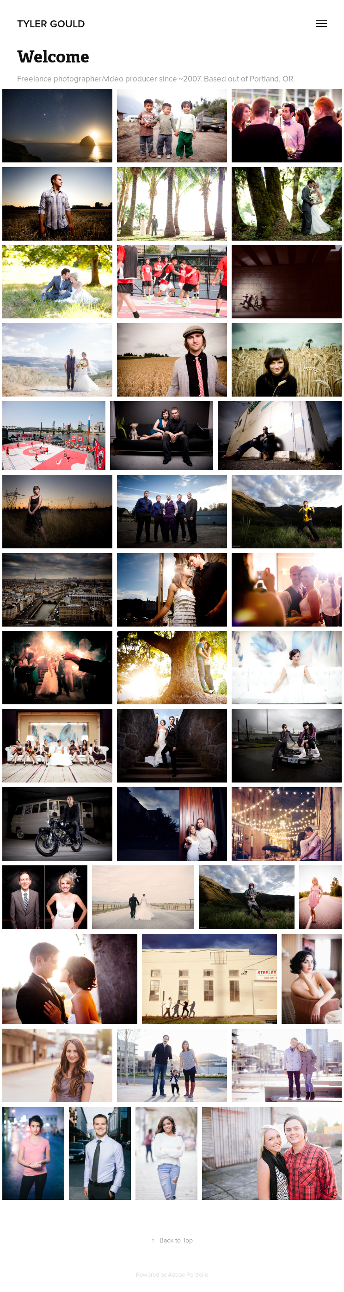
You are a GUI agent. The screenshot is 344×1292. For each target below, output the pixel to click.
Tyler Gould (51, 23)
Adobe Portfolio (188, 1274)
